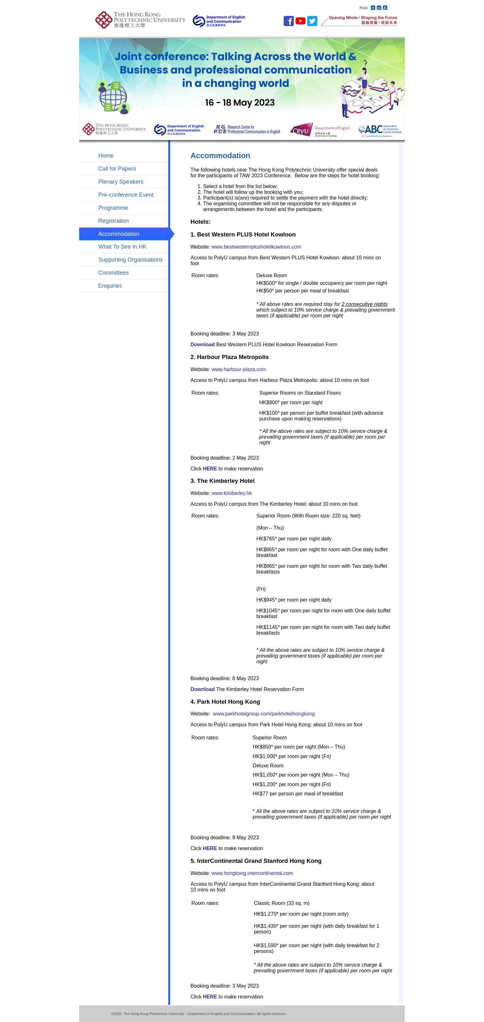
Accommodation (118, 234)
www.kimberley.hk (231, 493)
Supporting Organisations (130, 260)
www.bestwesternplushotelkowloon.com (256, 247)
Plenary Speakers (120, 182)
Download (202, 344)
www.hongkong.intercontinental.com (252, 873)
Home (106, 155)
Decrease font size (373, 7)
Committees (113, 273)
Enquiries (110, 286)
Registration (113, 221)
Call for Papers (117, 169)
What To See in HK (122, 246)
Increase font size (385, 7)
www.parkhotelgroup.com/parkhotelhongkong (264, 713)
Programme (113, 208)
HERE (210, 468)
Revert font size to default (379, 7)
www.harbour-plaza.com (238, 369)
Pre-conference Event (126, 195)
